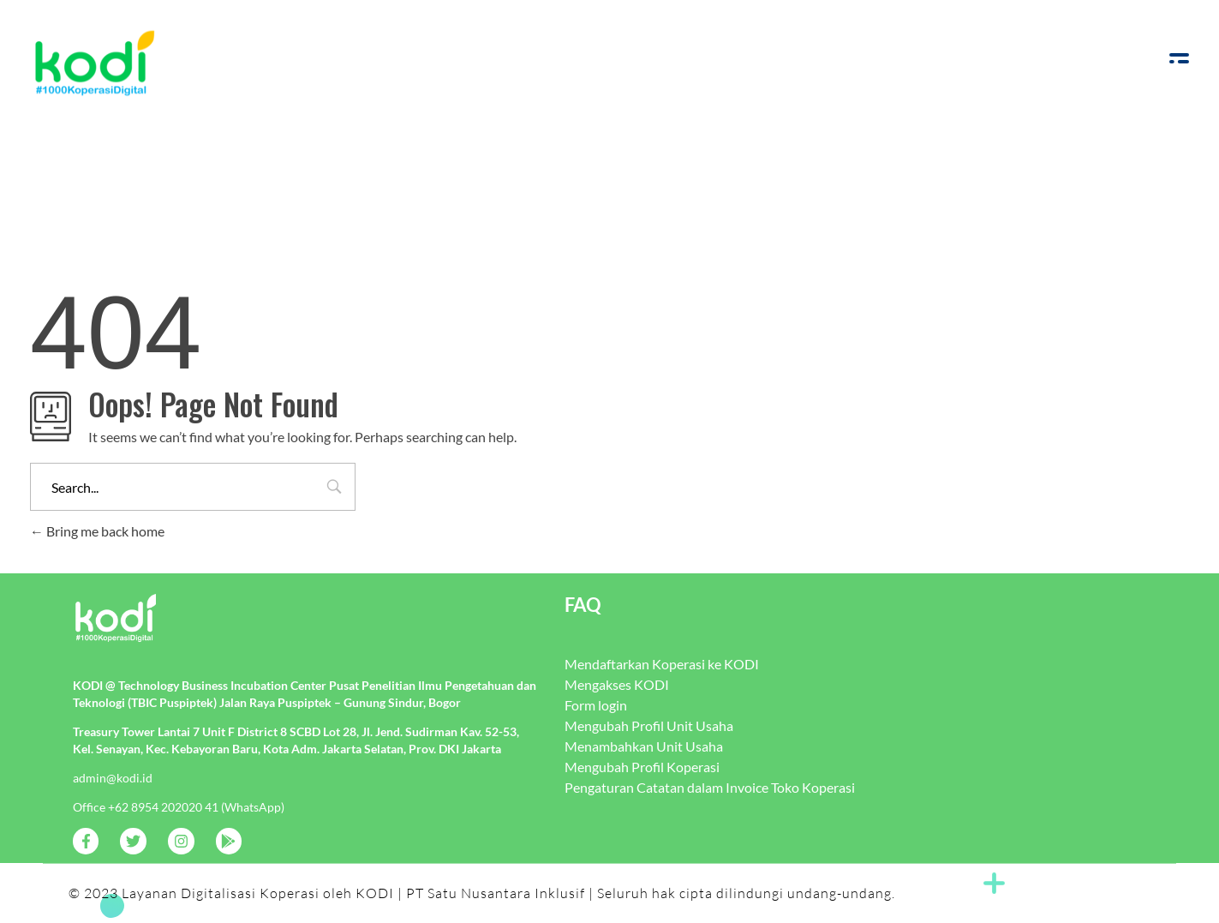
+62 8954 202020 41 (163, 807)
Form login (596, 705)
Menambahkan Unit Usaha (644, 746)
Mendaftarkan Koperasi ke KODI (662, 664)
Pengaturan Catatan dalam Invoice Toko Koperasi (710, 787)
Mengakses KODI (617, 684)
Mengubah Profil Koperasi (642, 766)
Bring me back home (97, 531)
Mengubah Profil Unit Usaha (649, 725)
